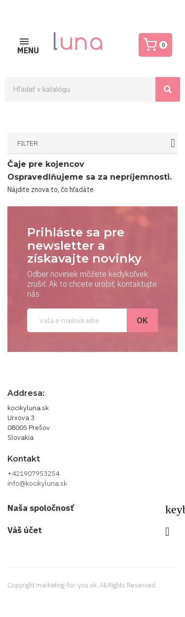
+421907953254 (33, 473)
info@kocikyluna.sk (37, 483)
